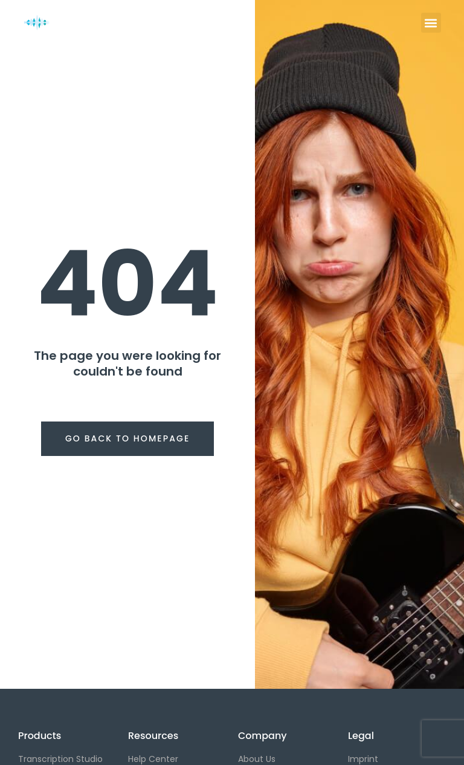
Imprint (363, 759)
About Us (257, 759)
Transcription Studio (60, 759)
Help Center (153, 759)
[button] (431, 23)
